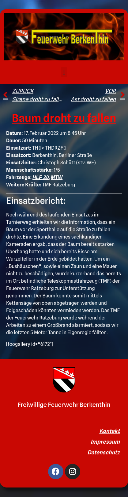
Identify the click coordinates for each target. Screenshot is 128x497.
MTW (56, 177)
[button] (64, 72)
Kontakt (109, 431)
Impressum (105, 441)
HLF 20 (40, 177)
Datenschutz (103, 452)
